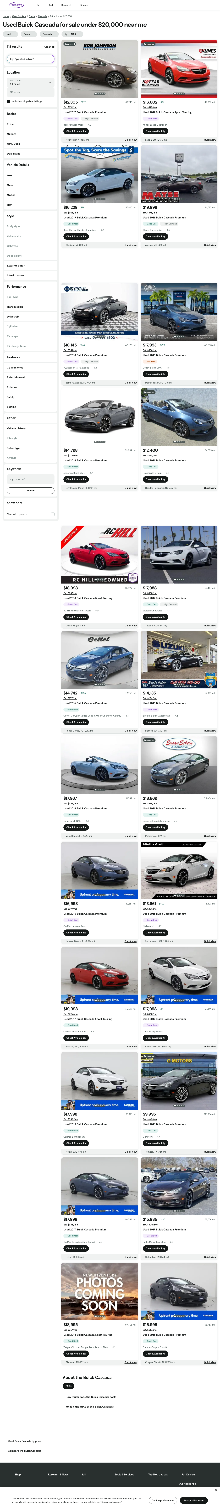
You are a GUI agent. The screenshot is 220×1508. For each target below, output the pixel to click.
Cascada (42, 16)
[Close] (216, 1490)
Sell (51, 5)
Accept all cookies (194, 1500)
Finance (84, 5)
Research (66, 5)
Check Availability (76, 131)
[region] (110, 1497)
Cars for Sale (19, 16)
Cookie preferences (163, 1500)
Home (6, 16)
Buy (39, 5)
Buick (32, 16)
